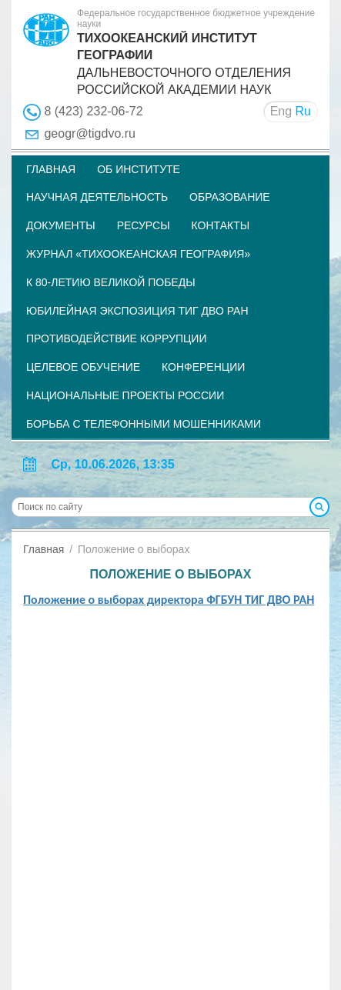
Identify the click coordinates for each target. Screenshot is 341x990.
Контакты (221, 225)
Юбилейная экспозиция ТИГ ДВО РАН (137, 311)
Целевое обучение (83, 367)
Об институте (138, 169)
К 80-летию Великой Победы (111, 282)
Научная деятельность (97, 197)
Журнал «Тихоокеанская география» (138, 254)
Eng (281, 111)
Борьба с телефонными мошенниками (143, 424)
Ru (303, 111)
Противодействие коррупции (116, 338)
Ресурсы (143, 225)
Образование (229, 197)
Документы (60, 225)
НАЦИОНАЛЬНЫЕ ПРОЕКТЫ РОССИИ (125, 395)
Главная (50, 169)
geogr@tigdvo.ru (89, 133)
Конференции (203, 367)
